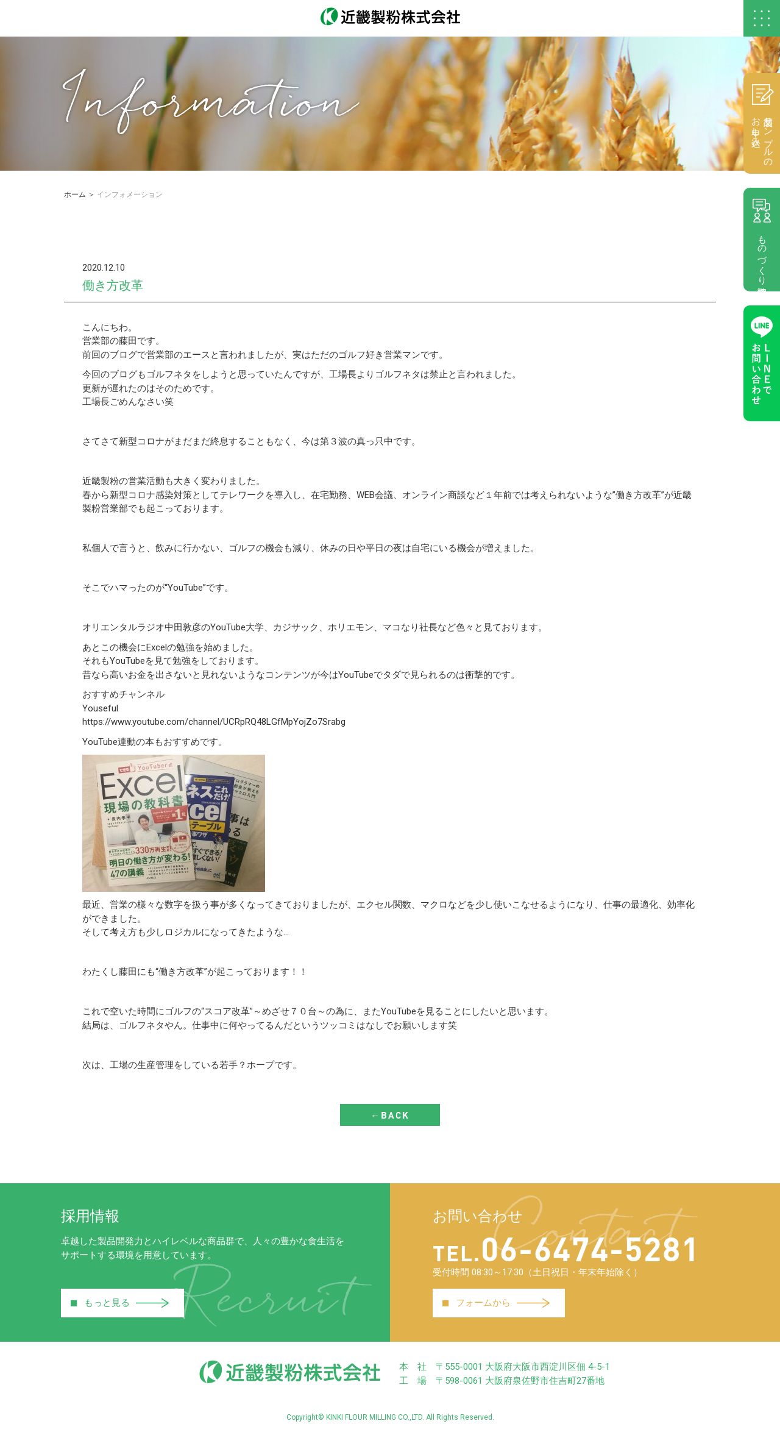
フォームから (496, 1303)
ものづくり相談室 (762, 239)
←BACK (390, 1114)
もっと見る (119, 1303)
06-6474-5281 (566, 1248)
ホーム (75, 194)
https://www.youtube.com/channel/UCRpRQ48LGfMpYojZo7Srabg (214, 721)
